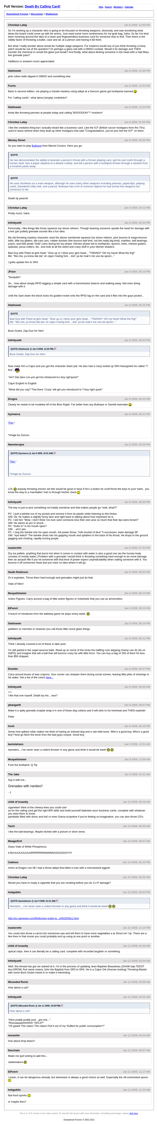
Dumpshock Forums (17, 14)
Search (108, 7)
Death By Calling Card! (42, 6)
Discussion (37, 14)
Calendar (128, 7)
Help (101, 7)
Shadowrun (51, 14)
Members (118, 7)
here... (49, 677)
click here (133, 1113)
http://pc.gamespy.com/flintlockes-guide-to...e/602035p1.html (43, 918)
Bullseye (37, 145)
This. (11, 422)
